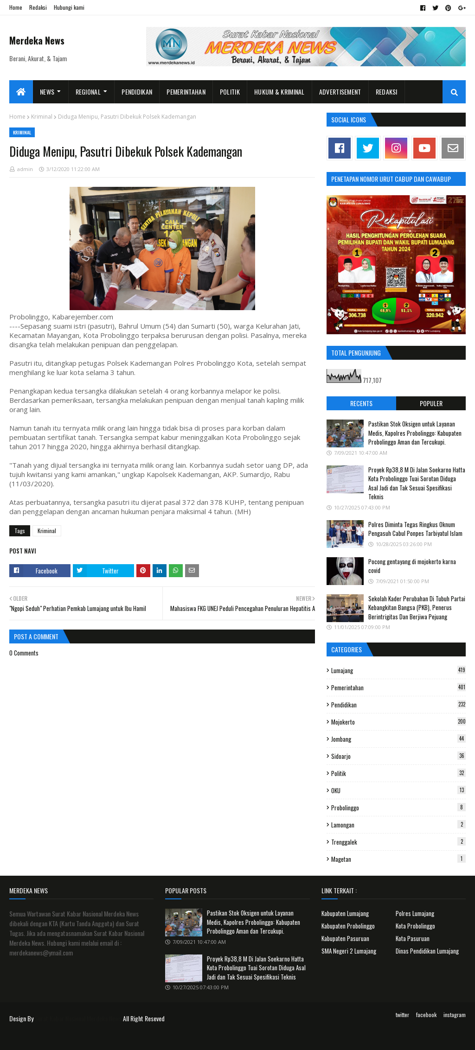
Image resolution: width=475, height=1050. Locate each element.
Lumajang (398, 670)
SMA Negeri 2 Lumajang (348, 950)
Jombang (398, 739)
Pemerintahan (398, 687)
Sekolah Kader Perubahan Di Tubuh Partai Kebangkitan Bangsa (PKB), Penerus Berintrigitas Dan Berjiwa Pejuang (416, 607)
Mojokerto (398, 721)
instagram (454, 1014)
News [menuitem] (47, 91)
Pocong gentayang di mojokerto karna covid (412, 566)
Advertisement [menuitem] (340, 91)
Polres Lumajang (415, 913)
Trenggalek (398, 841)
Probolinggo (398, 807)
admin (25, 168)
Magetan (398, 859)
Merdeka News (36, 40)
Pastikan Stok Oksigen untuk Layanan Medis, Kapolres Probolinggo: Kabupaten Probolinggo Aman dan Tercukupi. (415, 432)
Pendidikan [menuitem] (137, 91)
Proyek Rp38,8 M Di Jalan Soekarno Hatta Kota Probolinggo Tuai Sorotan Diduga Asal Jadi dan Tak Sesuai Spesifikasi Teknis (416, 483)
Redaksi (38, 7)
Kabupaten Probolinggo (348, 925)
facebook (426, 1014)
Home (15, 7)
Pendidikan (398, 704)
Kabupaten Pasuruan (345, 938)
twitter (402, 1014)
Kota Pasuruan (413, 938)
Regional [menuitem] (88, 91)
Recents (361, 403)
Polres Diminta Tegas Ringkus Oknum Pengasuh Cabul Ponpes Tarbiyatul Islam (415, 529)
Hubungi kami (69, 7)
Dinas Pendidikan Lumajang (427, 950)
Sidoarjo (398, 756)
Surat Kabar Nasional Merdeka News (78, 1018)
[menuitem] (21, 91)
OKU (398, 790)
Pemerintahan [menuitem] (186, 91)
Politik (398, 773)
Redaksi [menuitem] (387, 91)
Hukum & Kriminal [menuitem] (279, 91)
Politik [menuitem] (230, 91)
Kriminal (41, 117)
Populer (431, 403)
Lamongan (398, 824)
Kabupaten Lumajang (345, 913)
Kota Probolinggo (415, 925)
